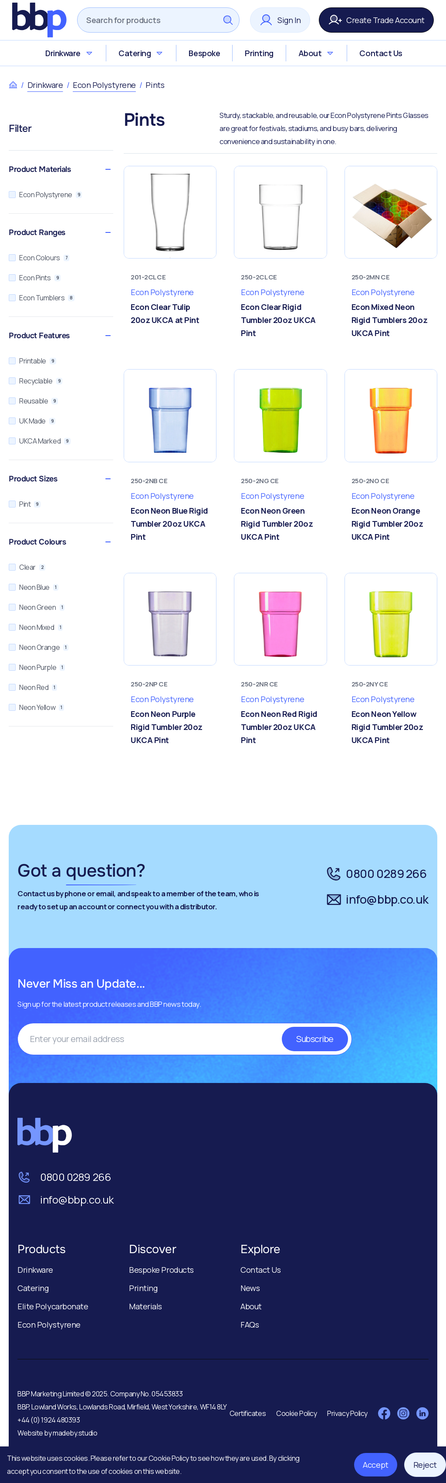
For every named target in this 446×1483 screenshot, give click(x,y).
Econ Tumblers (41, 298)
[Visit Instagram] (403, 1413)
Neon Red (33, 687)
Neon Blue (33, 587)
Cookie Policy (169, 1458)
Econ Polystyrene (104, 85)
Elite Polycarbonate (52, 1306)
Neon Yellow (36, 707)
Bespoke (204, 53)
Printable (32, 361)
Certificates (248, 1413)
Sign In (280, 20)
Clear (27, 567)
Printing (259, 53)
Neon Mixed (36, 627)
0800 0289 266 (376, 873)
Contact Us (380, 53)
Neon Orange (38, 647)
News (250, 1288)
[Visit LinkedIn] (422, 1413)
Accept (375, 1464)
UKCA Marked (40, 441)
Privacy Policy (347, 1413)
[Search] (147, 20)
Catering (141, 53)
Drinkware (69, 53)
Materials (145, 1306)
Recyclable (35, 381)
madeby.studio (75, 1433)
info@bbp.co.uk (377, 899)
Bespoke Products (161, 1269)
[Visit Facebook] (384, 1413)
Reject (425, 1464)
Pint (25, 504)
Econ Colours (39, 257)
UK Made (32, 421)
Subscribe (315, 1039)
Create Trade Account (376, 20)
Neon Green (36, 607)
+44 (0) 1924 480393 (48, 1420)
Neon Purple (37, 667)
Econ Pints (35, 277)
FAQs (249, 1324)
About (316, 53)
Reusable (33, 401)
